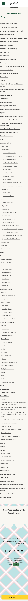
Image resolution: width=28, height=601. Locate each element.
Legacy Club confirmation (8, 392)
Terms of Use (4, 477)
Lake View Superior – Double (10, 163)
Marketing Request (6, 102)
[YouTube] (22, 551)
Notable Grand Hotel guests (8, 439)
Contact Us (4, 379)
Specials (3, 113)
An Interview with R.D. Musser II (9, 423)
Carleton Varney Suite (7, 202)
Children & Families (6, 249)
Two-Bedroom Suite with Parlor (10, 212)
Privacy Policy (4, 470)
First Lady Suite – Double (8, 222)
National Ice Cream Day (7, 494)
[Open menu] (3, 3)
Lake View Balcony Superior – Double (12, 156)
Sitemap (10, 564)
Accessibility (4, 463)
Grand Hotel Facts (6, 426)
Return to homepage (14, 13)
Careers (2, 450)
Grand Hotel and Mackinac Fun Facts (11, 429)
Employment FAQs (6, 456)
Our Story (3, 349)
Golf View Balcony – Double (10, 166)
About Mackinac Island (7, 365)
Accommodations (5, 143)
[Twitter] (10, 551)
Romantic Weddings (7, 335)
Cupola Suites (5, 206)
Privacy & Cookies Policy (7, 474)
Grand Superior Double (9, 173)
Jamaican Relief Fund (6, 70)
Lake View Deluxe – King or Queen (12, 182)
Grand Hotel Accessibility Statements (11, 485)
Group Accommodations (8, 295)
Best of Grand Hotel (7, 269)
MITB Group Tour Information (9, 73)
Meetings (3, 292)
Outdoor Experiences (6, 259)
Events (2, 385)
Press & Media (4, 396)
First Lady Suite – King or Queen (10, 232)
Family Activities (5, 282)
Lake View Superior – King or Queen (12, 186)
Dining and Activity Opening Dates (10, 109)
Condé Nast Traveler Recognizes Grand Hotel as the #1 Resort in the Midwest (13, 403)
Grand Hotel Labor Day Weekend (10, 129)
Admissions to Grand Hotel (8, 120)
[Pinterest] (18, 551)
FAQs (2, 375)
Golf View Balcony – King (9, 153)
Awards (2, 443)
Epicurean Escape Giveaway (8, 48)
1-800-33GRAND (21, 541)
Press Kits (3, 399)
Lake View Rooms (6, 169)
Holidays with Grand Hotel (8, 105)
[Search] (26, 3)
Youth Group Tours (7, 312)
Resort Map (4, 352)
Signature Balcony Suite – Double (10, 225)
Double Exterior (7, 179)
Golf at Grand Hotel (6, 433)
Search (2, 446)
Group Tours (4, 305)
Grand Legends (4, 56)
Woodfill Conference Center (8, 319)
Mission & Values (5, 453)
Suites (2, 199)
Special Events (5, 339)
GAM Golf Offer (5, 52)
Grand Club (4, 245)
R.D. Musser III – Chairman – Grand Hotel (12, 419)
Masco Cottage (5, 242)
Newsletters (4, 77)
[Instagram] (14, 551)
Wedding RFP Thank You (9, 332)
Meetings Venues (5, 302)
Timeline (4, 359)
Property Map (4, 285)
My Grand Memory (5, 497)
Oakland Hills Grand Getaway (9, 132)
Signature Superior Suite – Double (11, 239)
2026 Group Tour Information (9, 27)
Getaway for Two (6, 275)
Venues (3, 345)
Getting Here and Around (7, 369)
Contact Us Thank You (8, 382)
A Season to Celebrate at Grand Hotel (11, 31)
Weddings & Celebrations (8, 322)
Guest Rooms (4, 146)
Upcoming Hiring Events (7, 460)
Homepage (3, 63)
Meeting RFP (5, 299)
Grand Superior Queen (8, 176)
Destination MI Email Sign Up (9, 41)
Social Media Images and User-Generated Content (12, 489)
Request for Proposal (6, 342)
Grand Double (6, 192)
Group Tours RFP (6, 315)
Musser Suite (5, 209)
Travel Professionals (6, 136)
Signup (2, 80)
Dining (2, 252)
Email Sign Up (4, 389)
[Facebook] (5, 551)
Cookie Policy (4, 467)
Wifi (1, 139)
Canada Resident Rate (7, 34)
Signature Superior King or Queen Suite (12, 235)
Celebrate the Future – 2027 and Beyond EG (13, 38)
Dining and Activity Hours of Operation (12, 116)
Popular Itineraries (6, 266)
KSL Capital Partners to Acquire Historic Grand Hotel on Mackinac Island (13, 408)
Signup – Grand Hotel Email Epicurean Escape (11, 85)
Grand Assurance (17, 558)
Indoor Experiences (6, 262)
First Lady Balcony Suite (8, 219)
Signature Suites (5, 216)
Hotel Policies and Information (9, 362)
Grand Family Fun (6, 272)
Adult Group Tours (6, 309)
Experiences (4, 256)
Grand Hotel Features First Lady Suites (11, 436)
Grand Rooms (5, 189)
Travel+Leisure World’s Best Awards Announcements (11, 124)
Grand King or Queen (8, 196)
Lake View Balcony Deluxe (9, 159)
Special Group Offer (6, 95)
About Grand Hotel (6, 355)
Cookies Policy (10, 558)
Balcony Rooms (6, 149)
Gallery (3, 372)
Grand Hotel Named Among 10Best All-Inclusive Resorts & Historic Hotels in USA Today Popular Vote (13, 414)
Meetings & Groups (6, 289)
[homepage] (13, 3)
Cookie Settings (16, 564)
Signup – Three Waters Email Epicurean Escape (12, 90)
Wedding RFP (5, 329)
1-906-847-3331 (19, 543)
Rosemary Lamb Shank (7, 481)
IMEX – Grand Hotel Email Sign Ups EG (12, 66)
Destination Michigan (6, 45)
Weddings (3, 325)
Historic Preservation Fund (8, 59)
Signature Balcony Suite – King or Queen (12, 229)
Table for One (5, 279)
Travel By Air (4, 98)
